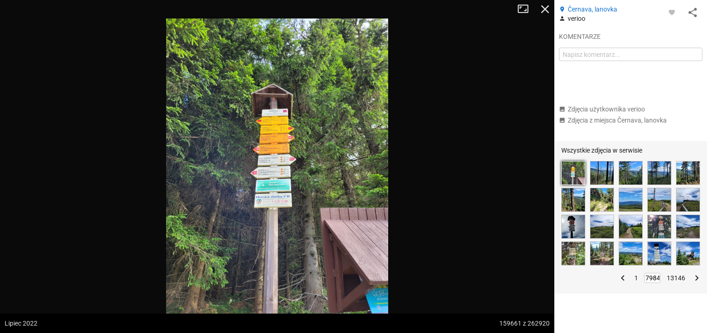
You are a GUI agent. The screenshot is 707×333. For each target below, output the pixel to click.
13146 (676, 278)
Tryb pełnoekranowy (526, 9)
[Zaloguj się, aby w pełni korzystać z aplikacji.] (671, 12)
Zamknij (545, 9)
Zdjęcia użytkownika (602, 109)
